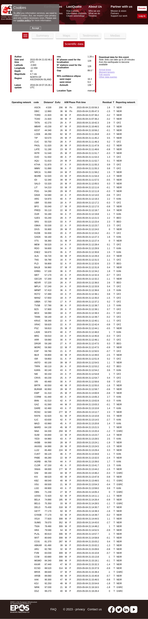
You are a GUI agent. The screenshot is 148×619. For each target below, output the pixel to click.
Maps (66, 35)
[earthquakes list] (25, 35)
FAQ (53, 609)
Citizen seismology (75, 16)
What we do (94, 13)
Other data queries (108, 77)
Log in (142, 16)
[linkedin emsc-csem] (126, 609)
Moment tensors (107, 72)
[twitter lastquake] (118, 609)
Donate (142, 8)
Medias (115, 35)
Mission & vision (118, 11)
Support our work (119, 16)
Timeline (92, 16)
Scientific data (74, 44)
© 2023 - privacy (74, 609)
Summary (42, 35)
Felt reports (104, 74)
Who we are (94, 11)
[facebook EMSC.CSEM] (111, 609)
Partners (115, 13)
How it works (72, 11)
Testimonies (90, 35)
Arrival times (105, 70)
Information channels (76, 13)
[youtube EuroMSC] (133, 609)
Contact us (94, 609)
